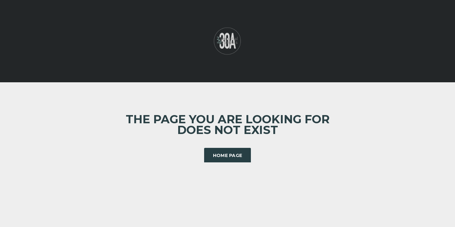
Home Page (227, 155)
